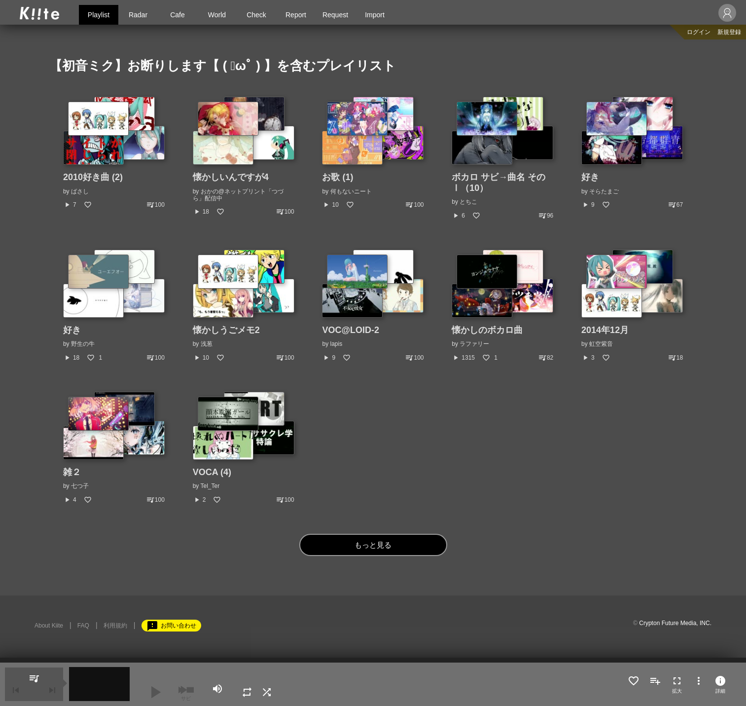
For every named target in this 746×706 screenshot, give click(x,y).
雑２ (72, 472)
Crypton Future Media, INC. (675, 623)
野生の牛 (83, 343)
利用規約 (115, 625)
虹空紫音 (601, 343)
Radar (138, 15)
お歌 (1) (337, 177)
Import (375, 15)
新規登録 (729, 32)
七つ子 (80, 486)
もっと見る (373, 545)
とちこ (468, 201)
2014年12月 (605, 330)
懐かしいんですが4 (231, 177)
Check (256, 15)
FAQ (83, 625)
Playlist (98, 15)
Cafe (177, 15)
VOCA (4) (212, 472)
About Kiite (49, 625)
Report (295, 15)
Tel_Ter (209, 486)
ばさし (80, 191)
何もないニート (351, 191)
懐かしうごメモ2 (226, 330)
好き (590, 177)
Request (335, 15)
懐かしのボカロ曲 (487, 330)
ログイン (698, 32)
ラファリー (474, 343)
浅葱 (207, 343)
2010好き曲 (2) (93, 177)
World (217, 15)
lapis (336, 343)
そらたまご (604, 191)
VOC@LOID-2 (350, 330)
